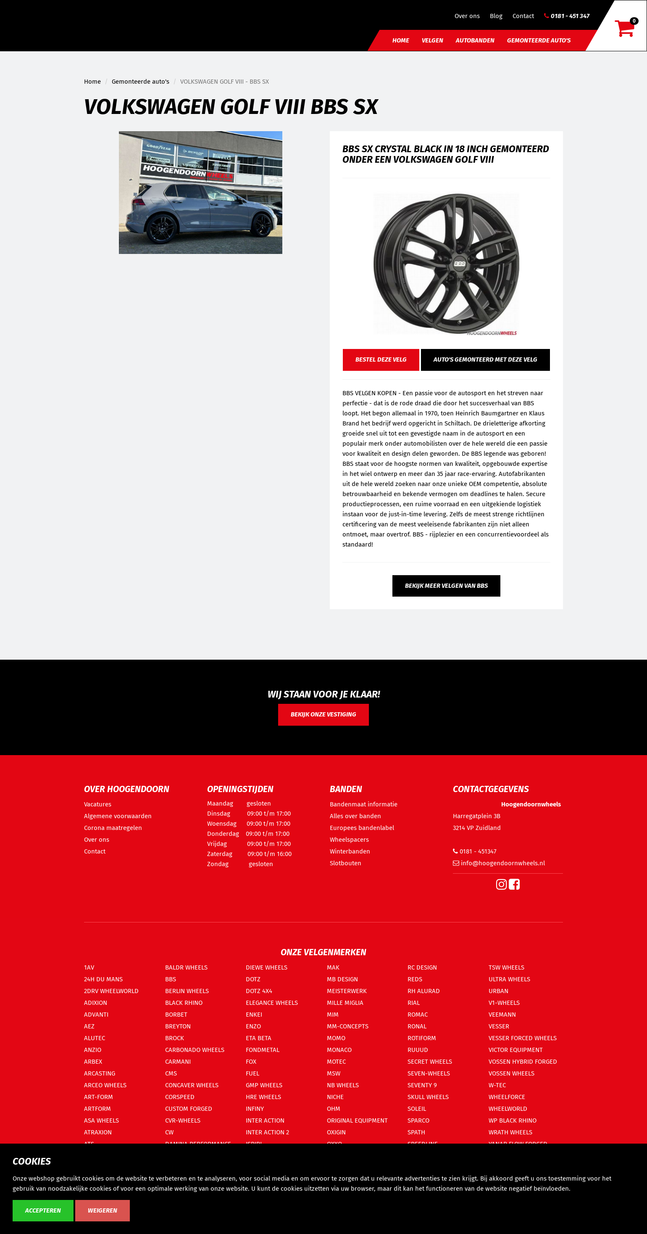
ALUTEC (94, 1038)
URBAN (498, 991)
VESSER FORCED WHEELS (523, 1038)
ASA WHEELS (101, 1120)
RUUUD (418, 1050)
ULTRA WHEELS (509, 979)
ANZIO (92, 1050)
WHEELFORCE (507, 1097)
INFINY (255, 1108)
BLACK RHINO (184, 1003)
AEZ (89, 1026)
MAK (333, 967)
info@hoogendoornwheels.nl (499, 863)
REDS (415, 979)
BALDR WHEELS (186, 967)
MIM (333, 1014)
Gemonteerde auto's (539, 40)
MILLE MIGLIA (345, 1003)
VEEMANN (502, 1014)
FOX (251, 1061)
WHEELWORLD (508, 1108)
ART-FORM (98, 1097)
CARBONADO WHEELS (194, 1050)
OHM (333, 1108)
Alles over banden (355, 816)
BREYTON (178, 1026)
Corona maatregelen (113, 828)
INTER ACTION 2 (267, 1132)
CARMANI (178, 1061)
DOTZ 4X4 (259, 991)
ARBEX (93, 1061)
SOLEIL (417, 1108)
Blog (496, 16)
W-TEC (497, 1085)
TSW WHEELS (506, 967)
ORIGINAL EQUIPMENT (357, 1120)
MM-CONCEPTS (347, 1026)
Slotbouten (345, 863)
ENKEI (254, 1014)
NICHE (335, 1097)
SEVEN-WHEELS (429, 1073)
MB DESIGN (342, 979)
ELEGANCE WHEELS (272, 1003)
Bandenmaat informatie (363, 804)
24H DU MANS (103, 979)
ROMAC (418, 1014)
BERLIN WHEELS (187, 991)
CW (169, 1132)
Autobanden (475, 40)
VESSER (499, 1026)
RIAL (414, 1003)
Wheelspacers (349, 839)
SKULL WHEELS (428, 1097)
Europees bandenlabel (362, 828)
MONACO (339, 1050)
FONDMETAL (262, 1050)
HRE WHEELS (263, 1097)
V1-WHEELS (504, 1003)
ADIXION (95, 1003)
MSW (333, 1073)
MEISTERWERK (347, 991)
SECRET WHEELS (430, 1061)
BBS (170, 979)
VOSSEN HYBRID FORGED (523, 1061)
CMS (171, 1073)
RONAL (417, 1026)
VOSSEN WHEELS (511, 1073)
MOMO (336, 1038)
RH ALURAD (424, 991)
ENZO (253, 1026)
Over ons (467, 16)
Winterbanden (350, 851)
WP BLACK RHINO (513, 1120)
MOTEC (336, 1061)
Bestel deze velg (381, 359)
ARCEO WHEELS (105, 1085)
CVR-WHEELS (182, 1120)
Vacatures (97, 804)
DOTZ (253, 979)
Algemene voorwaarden (118, 816)
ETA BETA (258, 1038)
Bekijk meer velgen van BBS (446, 585)
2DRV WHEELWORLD (111, 991)
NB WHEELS (343, 1085)
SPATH (416, 1132)
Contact (523, 16)
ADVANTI (96, 1014)
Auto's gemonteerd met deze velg (485, 359)
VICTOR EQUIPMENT (516, 1050)
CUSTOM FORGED (188, 1108)
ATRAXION (98, 1132)
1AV (89, 967)
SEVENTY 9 (422, 1085)
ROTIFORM (422, 1038)
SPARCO (418, 1120)
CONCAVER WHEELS (191, 1085)
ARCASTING (99, 1073)
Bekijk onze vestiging (323, 714)
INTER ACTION (265, 1120)
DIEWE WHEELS (266, 967)
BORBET (176, 1014)
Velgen (432, 40)
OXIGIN (336, 1132)
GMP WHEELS (264, 1085)
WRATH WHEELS (510, 1132)
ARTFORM (97, 1108)
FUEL (252, 1073)
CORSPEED (180, 1097)
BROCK (174, 1038)
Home (400, 40)
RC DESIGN (422, 967)
